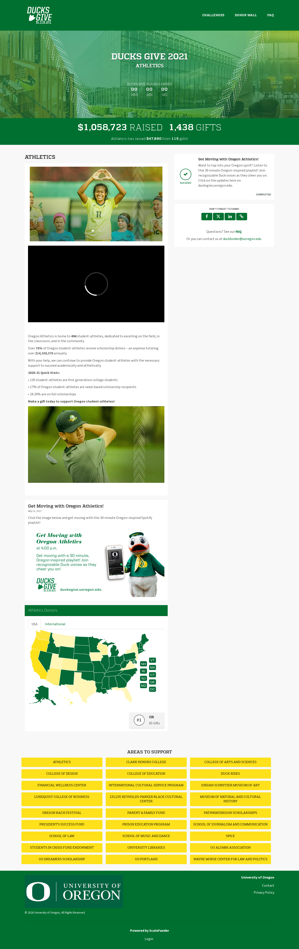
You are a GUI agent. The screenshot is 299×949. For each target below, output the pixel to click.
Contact (268, 885)
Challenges (213, 15)
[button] (40, 204)
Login (149, 939)
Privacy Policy (264, 892)
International (55, 624)
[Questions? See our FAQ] (238, 231)
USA (34, 624)
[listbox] (96, 204)
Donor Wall (246, 15)
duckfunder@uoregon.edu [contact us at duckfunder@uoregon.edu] (242, 238)
